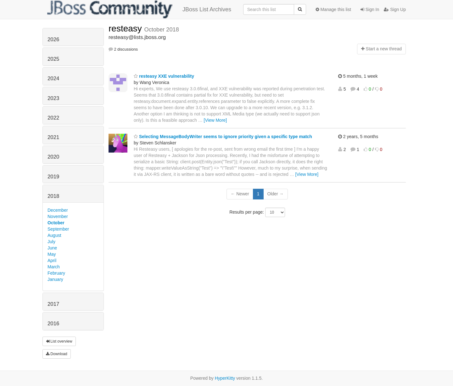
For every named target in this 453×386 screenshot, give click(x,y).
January (55, 279)
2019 (53, 177)
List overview (59, 341)
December (58, 210)
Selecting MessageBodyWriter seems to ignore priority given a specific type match (223, 136)
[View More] (215, 120)
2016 (53, 324)
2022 (53, 118)
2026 (53, 39)
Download (56, 354)
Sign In (370, 9)
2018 (53, 196)
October (56, 222)
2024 (53, 78)
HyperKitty (225, 378)
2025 (53, 59)
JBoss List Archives (139, 9)
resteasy (126, 28)
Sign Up (395, 9)
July (51, 241)
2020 (53, 157)
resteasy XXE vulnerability (164, 76)
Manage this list (333, 9)
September (58, 229)
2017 (53, 304)
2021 (53, 137)
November (58, 216)
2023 (53, 98)
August (54, 235)
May (52, 254)
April (52, 260)
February (56, 273)
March (54, 266)
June (52, 247)
